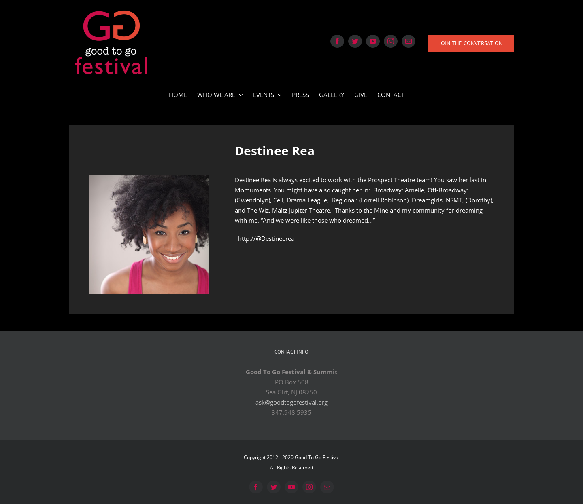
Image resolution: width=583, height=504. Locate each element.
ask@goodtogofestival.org (291, 402)
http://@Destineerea (266, 238)
